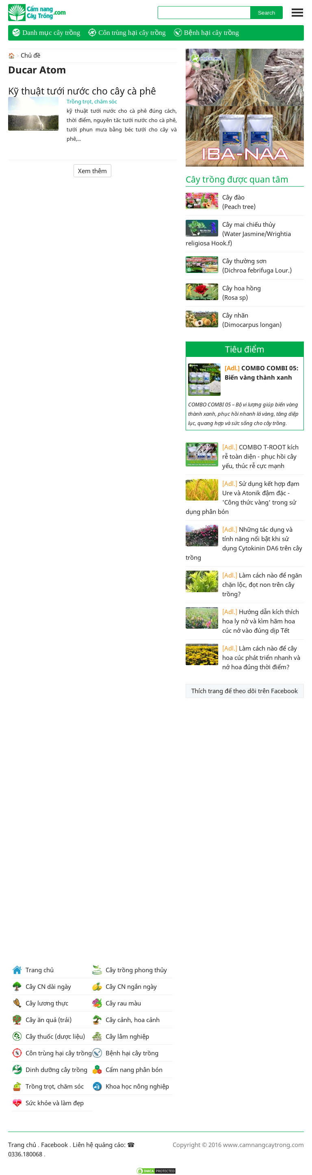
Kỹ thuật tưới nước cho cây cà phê (82, 90)
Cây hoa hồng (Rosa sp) (223, 292)
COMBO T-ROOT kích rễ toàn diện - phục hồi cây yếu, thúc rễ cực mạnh (242, 456)
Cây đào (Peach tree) (221, 202)
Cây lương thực (40, 1003)
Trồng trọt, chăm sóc (92, 101)
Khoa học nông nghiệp (130, 1086)
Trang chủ (33, 970)
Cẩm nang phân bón (127, 1069)
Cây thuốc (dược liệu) (48, 1036)
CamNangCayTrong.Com (53, 12)
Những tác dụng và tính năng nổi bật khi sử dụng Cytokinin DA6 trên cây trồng (244, 543)
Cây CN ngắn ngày (124, 986)
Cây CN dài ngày (41, 986)
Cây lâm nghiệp (120, 1036)
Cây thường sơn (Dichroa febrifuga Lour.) (239, 265)
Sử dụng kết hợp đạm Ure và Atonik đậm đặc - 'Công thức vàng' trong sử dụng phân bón (242, 497)
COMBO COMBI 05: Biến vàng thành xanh (243, 379)
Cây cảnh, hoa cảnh (126, 1020)
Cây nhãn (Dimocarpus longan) (234, 320)
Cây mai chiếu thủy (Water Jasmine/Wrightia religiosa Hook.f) (238, 233)
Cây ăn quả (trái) (42, 1020)
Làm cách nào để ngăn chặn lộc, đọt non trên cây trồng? (244, 584)
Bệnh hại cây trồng (206, 32)
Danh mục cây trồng (46, 32)
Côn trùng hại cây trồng (126, 32)
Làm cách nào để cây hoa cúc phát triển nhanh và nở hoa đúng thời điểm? (243, 657)
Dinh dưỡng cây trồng (49, 1069)
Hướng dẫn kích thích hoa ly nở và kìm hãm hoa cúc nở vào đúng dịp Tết (242, 620)
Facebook (54, 1145)
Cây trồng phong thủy (129, 970)
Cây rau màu (116, 1003)
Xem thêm (92, 170)
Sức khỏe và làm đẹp (48, 1103)
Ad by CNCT (291, 53)
